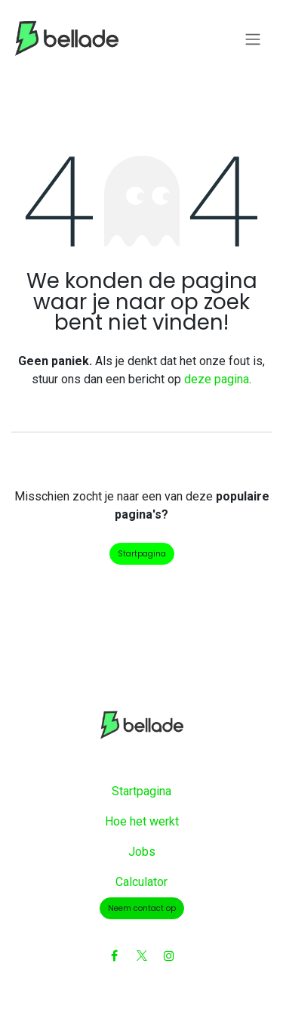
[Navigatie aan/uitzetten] (253, 38)
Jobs (141, 851)
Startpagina (142, 553)
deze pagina (216, 379)
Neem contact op (142, 908)
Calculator (141, 882)
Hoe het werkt (142, 821)
